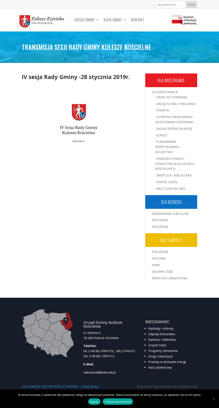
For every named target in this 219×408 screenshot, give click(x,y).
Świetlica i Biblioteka (174, 175)
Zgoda (94, 401)
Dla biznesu (171, 202)
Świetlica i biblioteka (162, 340)
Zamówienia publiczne (170, 214)
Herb (156, 265)
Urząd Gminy (84, 20)
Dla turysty (171, 240)
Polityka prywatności (118, 401)
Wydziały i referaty (161, 328)
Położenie (160, 227)
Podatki (162, 110)
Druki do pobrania (171, 97)
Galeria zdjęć (163, 271)
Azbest (161, 135)
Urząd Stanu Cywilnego (176, 104)
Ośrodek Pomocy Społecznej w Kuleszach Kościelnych (175, 164)
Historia (159, 258)
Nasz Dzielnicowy (170, 189)
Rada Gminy (113, 20)
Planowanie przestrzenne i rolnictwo (167, 147)
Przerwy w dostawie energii (167, 362)
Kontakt (137, 20)
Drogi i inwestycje (160, 356)
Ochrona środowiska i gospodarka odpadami (174, 119)
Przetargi (160, 220)
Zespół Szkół (167, 182)
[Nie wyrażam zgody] (214, 399)
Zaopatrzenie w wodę (174, 129)
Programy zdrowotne (163, 351)
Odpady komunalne (161, 334)
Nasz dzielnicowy (160, 367)
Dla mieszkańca (171, 80)
